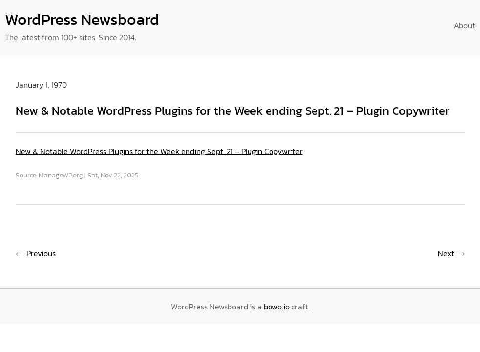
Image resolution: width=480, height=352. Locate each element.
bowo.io (277, 306)
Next (446, 253)
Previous (41, 253)
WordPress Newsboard (82, 19)
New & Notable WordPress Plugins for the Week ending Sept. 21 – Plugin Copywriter (159, 151)
